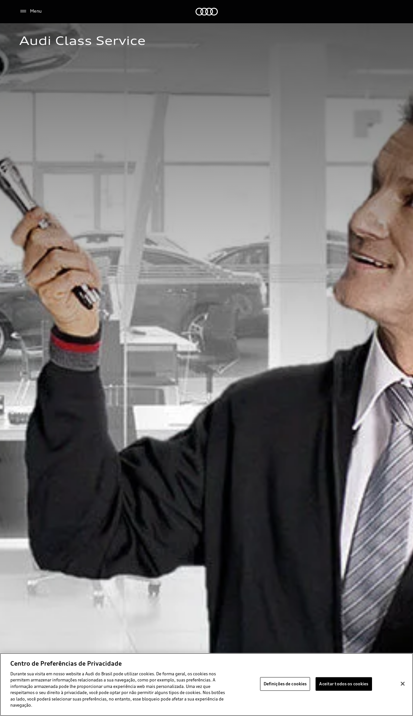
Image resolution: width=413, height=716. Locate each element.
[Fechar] (403, 684)
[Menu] (30, 11)
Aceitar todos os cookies (343, 683)
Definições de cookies (285, 683)
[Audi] (207, 11)
